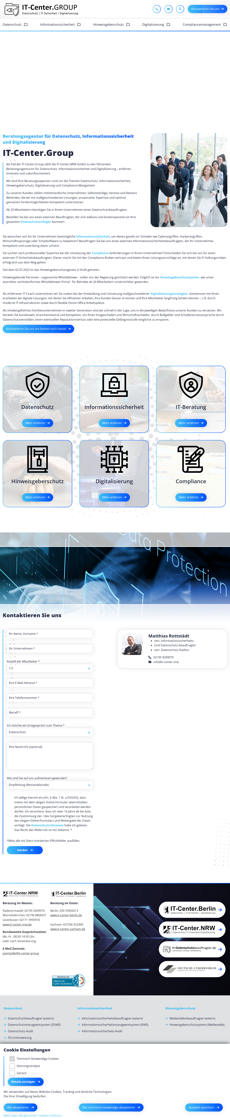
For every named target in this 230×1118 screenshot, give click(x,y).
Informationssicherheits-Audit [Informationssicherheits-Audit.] (102, 1031)
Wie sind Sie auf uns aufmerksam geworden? (37, 778)
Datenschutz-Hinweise (47, 825)
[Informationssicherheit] (94, 1008)
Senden (22, 850)
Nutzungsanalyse (28, 1066)
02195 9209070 (161, 657)
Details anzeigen (23, 1082)
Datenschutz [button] (12, 24)
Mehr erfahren (35, 423)
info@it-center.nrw (163, 662)
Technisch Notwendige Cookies (38, 1059)
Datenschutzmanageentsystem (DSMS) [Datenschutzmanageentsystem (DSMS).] (34, 1025)
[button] (192, 910)
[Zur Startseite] (41, 9)
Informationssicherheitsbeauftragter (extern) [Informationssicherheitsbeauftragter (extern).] (112, 1018)
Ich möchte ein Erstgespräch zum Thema (36, 725)
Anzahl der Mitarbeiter (23, 661)
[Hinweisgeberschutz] (180, 1008)
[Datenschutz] (13, 1008)
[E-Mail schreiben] (168, 9)
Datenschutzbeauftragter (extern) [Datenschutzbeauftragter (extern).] (31, 1018)
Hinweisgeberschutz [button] (109, 24)
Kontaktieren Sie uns (205, 9)
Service (21, 1073)
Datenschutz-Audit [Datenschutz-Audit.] (20, 1031)
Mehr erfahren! (189, 423)
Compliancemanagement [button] (202, 24)
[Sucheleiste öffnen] (180, 9)
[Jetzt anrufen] (157, 9)
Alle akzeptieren (18, 1107)
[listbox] (50, 668)
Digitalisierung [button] (153, 24)
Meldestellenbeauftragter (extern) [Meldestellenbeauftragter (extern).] (192, 1018)
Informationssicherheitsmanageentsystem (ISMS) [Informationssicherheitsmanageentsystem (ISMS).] (115, 1025)
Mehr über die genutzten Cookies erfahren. (33, 1115)
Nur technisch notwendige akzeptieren (109, 1107)
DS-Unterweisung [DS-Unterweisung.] (20, 1038)
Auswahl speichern (202, 1107)
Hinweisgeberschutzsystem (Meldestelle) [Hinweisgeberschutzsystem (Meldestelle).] (197, 1025)
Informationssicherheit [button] (57, 24)
